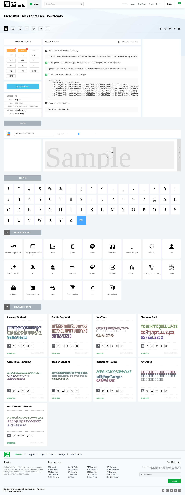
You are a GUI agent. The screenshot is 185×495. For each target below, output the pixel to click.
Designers (31, 454)
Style (42, 454)
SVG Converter (53, 470)
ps (22, 66)
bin (34, 61)
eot (11, 56)
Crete (17, 114)
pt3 (11, 66)
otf (11, 61)
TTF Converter (92, 467)
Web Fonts (18, 454)
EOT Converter (73, 470)
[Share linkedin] (179, 28)
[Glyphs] (27, 28)
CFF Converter (53, 474)
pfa (22, 61)
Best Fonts (142, 4)
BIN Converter (73, 472)
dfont (34, 71)
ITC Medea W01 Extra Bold (19, 407)
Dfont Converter (112, 474)
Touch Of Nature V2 (61, 362)
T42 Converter (72, 474)
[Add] (6, 28)
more (81, 220)
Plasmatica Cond (149, 317)
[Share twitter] (170, 28)
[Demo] (20, 28)
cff (34, 66)
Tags (51, 454)
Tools (158, 4)
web (22, 51)
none (11, 76)
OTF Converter (112, 467)
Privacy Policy (92, 477)
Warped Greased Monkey (19, 362)
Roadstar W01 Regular (106, 362)
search (81, 4)
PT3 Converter (92, 472)
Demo (151, 4)
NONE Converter (54, 477)
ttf (11, 51)
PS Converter (111, 472)
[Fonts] (47, 28)
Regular (17, 100)
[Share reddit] (165, 28)
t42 (11, 71)
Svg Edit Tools (73, 467)
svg (34, 51)
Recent (125, 4)
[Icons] (40, 28)
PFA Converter (53, 472)
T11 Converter (92, 474)
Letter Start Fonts (76, 454)
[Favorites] (13, 28)
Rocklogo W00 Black (16, 317)
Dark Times (101, 317)
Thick (22, 114)
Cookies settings (112, 477)
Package (62, 454)
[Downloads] (18, 346)
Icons (133, 4)
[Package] (34, 28)
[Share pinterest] (174, 28)
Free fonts (15, 4)
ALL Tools (71, 477)
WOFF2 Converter (113, 470)
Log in (169, 4)
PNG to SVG (52, 467)
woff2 (34, 56)
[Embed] (27, 346)
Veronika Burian (20, 110)
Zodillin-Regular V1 (61, 317)
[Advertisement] (161, 78)
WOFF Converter (92, 470)
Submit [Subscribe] (174, 481)
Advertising (146, 362)
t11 (22, 71)
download (22, 86)
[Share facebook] (160, 28)
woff (22, 56)
